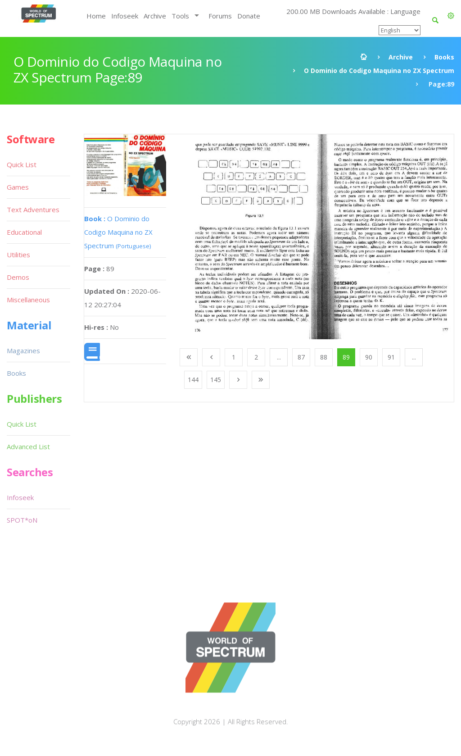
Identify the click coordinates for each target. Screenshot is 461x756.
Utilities (18, 254)
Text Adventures (33, 209)
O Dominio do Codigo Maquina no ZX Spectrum (379, 70)
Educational (24, 232)
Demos (18, 277)
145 (215, 379)
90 (368, 357)
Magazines (23, 350)
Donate (248, 15)
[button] (450, 15)
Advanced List (28, 446)
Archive (155, 15)
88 (323, 357)
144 (193, 379)
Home (96, 15)
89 (346, 357)
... (279, 357)
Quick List (21, 164)
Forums (220, 15)
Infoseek (124, 15)
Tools (180, 15)
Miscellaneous (28, 299)
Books (444, 57)
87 (301, 357)
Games (18, 186)
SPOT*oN (22, 519)
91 (391, 357)
